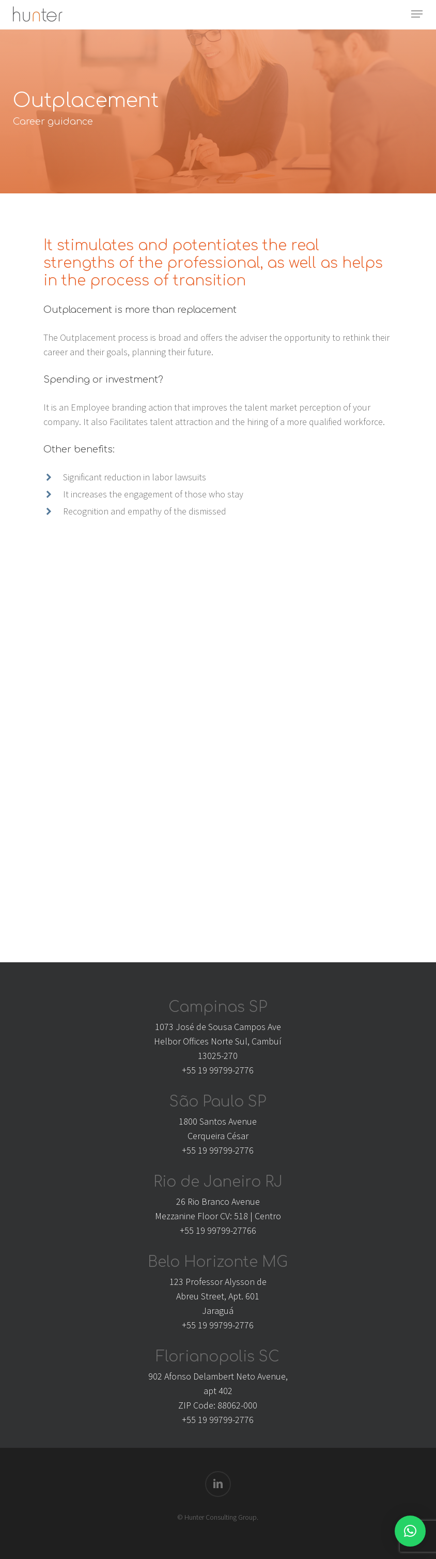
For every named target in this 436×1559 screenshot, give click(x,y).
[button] (417, 14)
